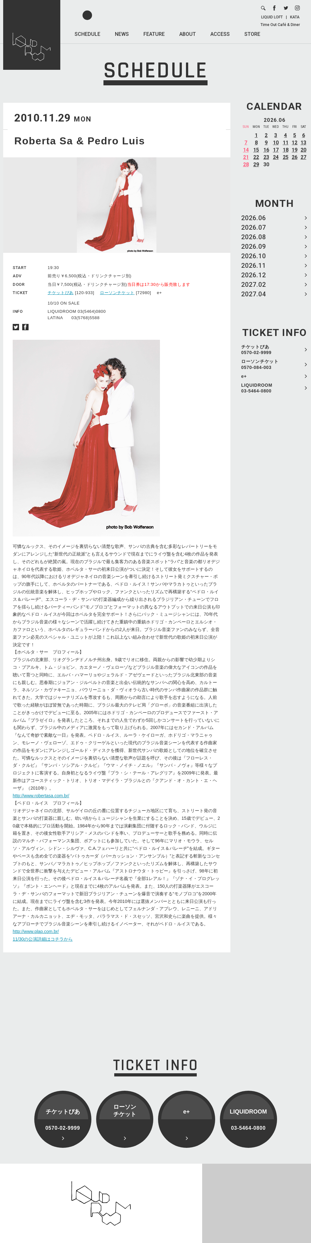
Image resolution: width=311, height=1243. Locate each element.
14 (246, 150)
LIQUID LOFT (272, 17)
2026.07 (253, 227)
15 (256, 150)
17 (276, 150)
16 (266, 150)
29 (256, 164)
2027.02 (253, 284)
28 (246, 164)
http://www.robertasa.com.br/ (41, 795)
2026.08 (253, 237)
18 (285, 150)
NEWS (122, 34)
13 (303, 143)
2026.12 (253, 275)
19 (294, 150)
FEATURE (154, 34)
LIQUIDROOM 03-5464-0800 (256, 388)
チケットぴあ (61, 292)
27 (303, 157)
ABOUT (187, 34)
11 (285, 143)
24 (276, 157)
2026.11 (253, 265)
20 (303, 150)
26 (294, 157)
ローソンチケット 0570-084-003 (260, 364)
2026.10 (253, 256)
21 (246, 157)
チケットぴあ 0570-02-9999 (256, 349)
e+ (244, 376)
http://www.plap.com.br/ (36, 931)
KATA (295, 17)
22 (256, 157)
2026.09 (253, 246)
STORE (252, 34)
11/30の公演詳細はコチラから (43, 939)
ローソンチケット (117, 292)
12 (294, 143)
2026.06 (253, 218)
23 (266, 157)
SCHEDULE (87, 34)
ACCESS (220, 34)
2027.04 (253, 294)
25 (285, 157)
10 (276, 143)
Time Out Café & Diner (280, 25)
